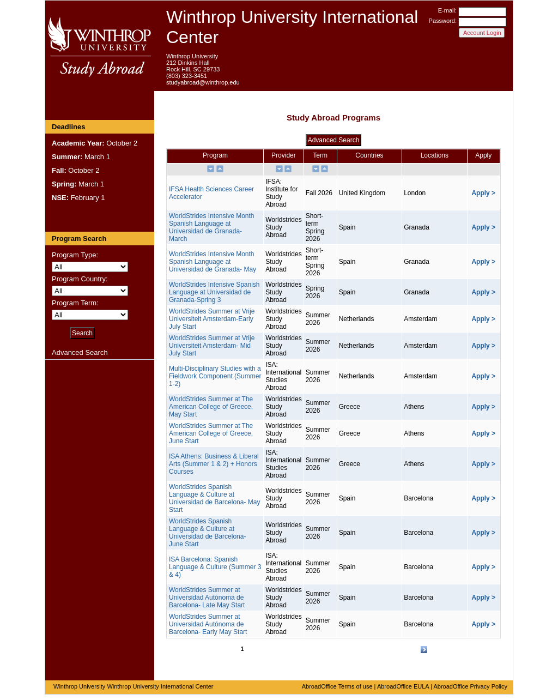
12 (331, 650)
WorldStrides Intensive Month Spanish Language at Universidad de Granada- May (212, 261)
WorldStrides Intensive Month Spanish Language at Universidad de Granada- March (211, 227)
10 (310, 650)
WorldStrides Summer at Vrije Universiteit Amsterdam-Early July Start (211, 318)
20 (414, 650)
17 (383, 650)
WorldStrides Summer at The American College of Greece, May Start (211, 406)
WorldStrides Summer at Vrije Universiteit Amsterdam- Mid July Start (211, 345)
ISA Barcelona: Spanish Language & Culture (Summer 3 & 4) (215, 567)
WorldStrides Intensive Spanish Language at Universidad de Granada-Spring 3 (214, 292)
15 (362, 650)
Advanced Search (80, 352)
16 (373, 650)
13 (341, 650)
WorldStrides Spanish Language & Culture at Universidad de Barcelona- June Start (207, 532)
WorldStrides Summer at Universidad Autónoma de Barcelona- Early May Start (208, 624)
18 (394, 650)
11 (321, 650)
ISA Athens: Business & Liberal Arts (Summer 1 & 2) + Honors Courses (214, 463)
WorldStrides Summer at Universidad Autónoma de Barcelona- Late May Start (207, 597)
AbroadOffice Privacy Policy (470, 686)
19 (404, 650)
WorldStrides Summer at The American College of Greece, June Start (211, 433)
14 (352, 650)
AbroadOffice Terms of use (337, 686)
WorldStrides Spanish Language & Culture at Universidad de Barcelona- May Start (214, 498)
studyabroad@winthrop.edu (203, 82)
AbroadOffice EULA (403, 686)
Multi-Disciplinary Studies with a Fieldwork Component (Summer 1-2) (215, 376)
